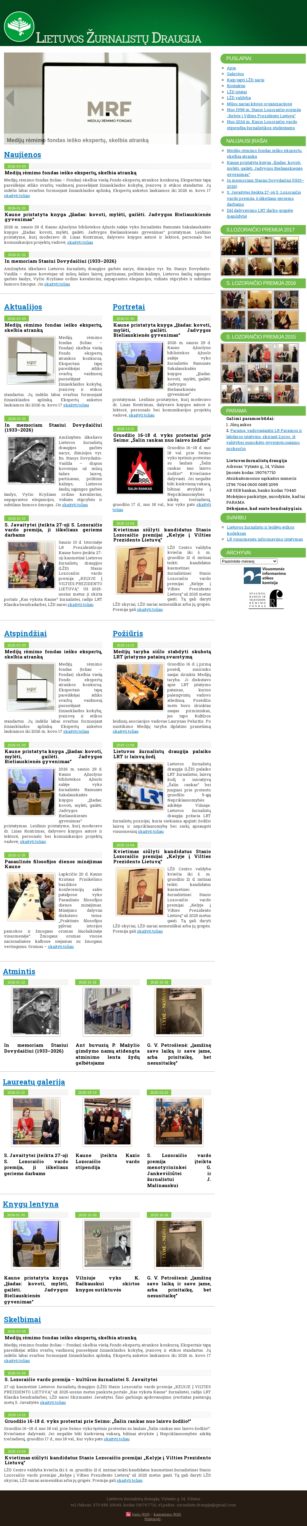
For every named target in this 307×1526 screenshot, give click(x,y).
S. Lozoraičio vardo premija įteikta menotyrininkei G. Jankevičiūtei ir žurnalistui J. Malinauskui (179, 1170)
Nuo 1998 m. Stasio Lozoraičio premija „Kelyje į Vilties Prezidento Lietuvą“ (264, 112)
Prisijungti (153, 1518)
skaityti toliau (17, 195)
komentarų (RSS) (167, 1514)
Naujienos (22, 154)
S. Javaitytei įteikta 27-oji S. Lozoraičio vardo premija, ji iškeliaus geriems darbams (53, 530)
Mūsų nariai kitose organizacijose (259, 104)
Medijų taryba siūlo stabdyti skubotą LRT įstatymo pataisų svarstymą (162, 654)
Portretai (129, 307)
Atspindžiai (25, 633)
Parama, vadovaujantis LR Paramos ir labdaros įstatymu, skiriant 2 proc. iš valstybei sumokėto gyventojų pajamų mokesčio (264, 439)
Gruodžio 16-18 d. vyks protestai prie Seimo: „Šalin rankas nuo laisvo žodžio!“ (162, 437)
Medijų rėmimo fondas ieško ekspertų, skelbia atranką (70, 172)
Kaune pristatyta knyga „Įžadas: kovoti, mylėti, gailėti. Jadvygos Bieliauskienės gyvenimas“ (108, 217)
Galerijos (235, 73)
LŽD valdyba (239, 97)
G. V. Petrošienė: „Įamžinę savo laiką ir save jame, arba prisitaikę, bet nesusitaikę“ (179, 1054)
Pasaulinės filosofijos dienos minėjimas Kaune (53, 864)
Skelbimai (22, 1319)
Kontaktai (236, 85)
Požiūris (128, 633)
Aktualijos (23, 307)
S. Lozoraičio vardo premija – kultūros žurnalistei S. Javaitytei (81, 1379)
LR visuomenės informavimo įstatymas (265, 539)
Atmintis (19, 971)
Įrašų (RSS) (141, 1514)
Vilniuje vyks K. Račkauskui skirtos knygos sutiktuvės (108, 1284)
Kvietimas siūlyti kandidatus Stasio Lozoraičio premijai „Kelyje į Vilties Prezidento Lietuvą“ (162, 534)
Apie (231, 68)
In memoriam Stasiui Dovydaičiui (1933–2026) (60, 261)
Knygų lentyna (31, 1204)
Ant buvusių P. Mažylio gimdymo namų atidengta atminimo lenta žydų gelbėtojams (108, 1054)
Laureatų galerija (34, 1082)
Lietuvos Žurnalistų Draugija (118, 37)
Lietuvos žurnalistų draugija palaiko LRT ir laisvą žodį (162, 753)
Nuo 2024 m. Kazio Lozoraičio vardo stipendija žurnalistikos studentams (262, 124)
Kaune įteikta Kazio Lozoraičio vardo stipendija (108, 1161)
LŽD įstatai (237, 92)
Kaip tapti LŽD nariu (245, 80)
